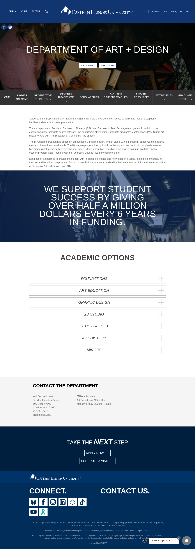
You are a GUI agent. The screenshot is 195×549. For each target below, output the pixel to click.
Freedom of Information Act (139, 522)
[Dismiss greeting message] (179, 538)
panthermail (155, 11)
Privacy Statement (116, 525)
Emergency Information (79, 522)
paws (166, 11)
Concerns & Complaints (95, 525)
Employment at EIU (101, 522)
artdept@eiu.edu (42, 415)
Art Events (87, 65)
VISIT (24, 11)
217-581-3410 (40, 411)
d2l (181, 11)
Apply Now (107, 65)
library (174, 11)
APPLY (12, 11)
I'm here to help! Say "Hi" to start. (164, 541)
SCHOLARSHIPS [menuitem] (89, 97)
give (187, 11)
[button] (186, 540)
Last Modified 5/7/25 (97, 543)
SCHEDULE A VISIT (97, 461)
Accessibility (49, 522)
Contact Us (36, 522)
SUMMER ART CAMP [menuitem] (22, 97)
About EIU (61, 522)
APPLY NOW (97, 453)
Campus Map (118, 522)
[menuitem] (43, 97)
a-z (145, 11)
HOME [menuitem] (6, 97)
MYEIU (36, 11)
